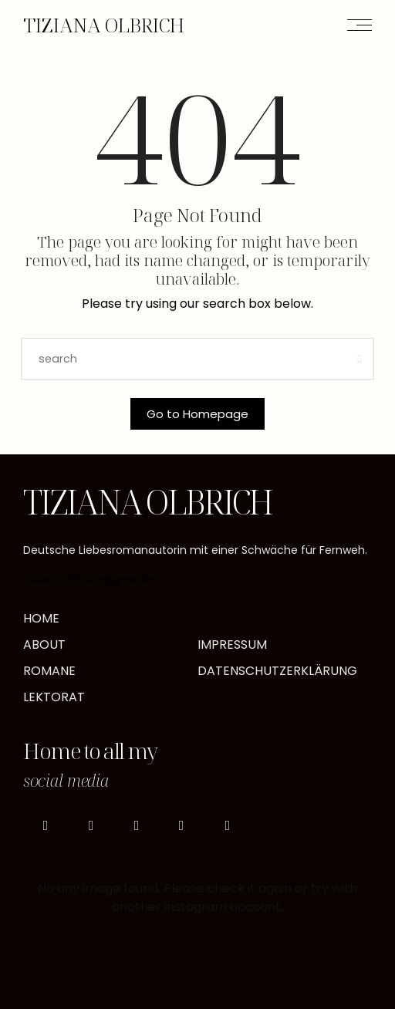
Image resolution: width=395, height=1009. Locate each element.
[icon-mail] (227, 825)
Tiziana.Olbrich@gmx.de (88, 579)
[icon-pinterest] (136, 825)
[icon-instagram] (45, 825)
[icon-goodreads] (182, 825)
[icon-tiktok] (91, 825)
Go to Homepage (197, 414)
